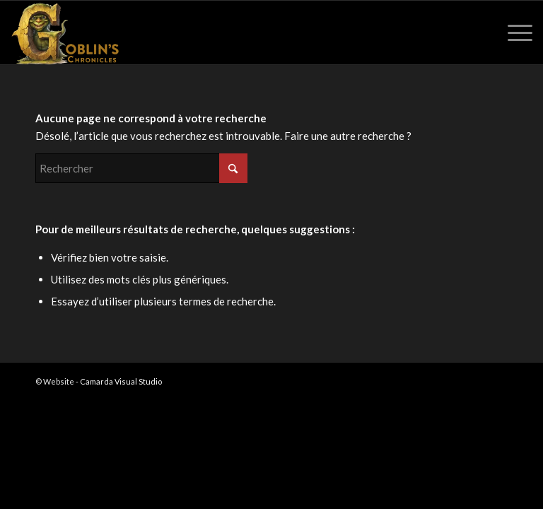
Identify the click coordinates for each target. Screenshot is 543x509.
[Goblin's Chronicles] (65, 32)
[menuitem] (513, 32)
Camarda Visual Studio (121, 381)
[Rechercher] (141, 168)
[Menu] (513, 32)
